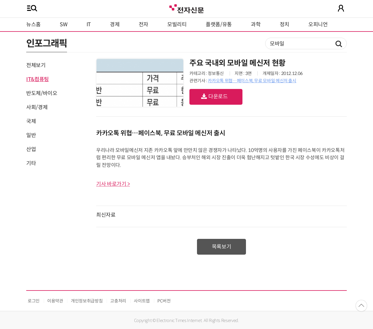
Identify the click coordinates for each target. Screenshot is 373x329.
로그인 (34, 301)
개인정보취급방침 (87, 301)
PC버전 (164, 301)
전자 (143, 24)
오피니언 (318, 24)
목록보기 (221, 247)
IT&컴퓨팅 (37, 79)
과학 (256, 24)
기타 (31, 163)
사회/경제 (36, 107)
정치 (284, 24)
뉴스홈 (33, 24)
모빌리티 (177, 24)
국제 (31, 121)
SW (63, 24)
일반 (31, 135)
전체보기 (36, 65)
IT (89, 24)
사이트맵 (142, 301)
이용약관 (55, 301)
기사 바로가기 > (113, 184)
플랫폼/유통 (219, 24)
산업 (31, 149)
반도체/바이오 (41, 93)
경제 (114, 24)
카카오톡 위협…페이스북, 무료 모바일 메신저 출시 (252, 80)
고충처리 (118, 301)
